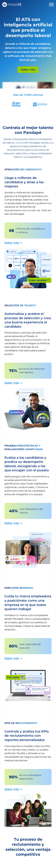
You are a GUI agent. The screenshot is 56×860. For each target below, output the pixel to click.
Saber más (28, 69)
